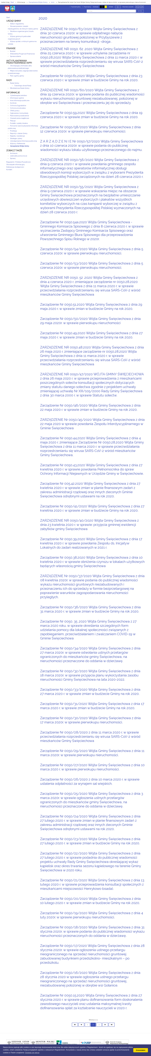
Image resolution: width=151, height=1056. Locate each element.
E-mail (144, 45)
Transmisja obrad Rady (22, 86)
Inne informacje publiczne (19, 100)
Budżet (12, 51)
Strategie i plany (16, 138)
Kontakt (9, 170)
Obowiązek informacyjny (15, 164)
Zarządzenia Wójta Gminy (19, 146)
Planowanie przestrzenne (19, 116)
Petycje (13, 121)
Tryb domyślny (75, 7)
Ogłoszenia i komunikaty (19, 113)
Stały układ (116, 7)
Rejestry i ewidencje (17, 136)
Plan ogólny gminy (17, 76)
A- (136, 7)
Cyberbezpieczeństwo (18, 95)
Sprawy (13, 158)
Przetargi (13, 131)
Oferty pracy (14, 111)
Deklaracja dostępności (15, 167)
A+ (142, 7)
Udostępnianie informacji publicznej (23, 141)
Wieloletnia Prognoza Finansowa (22, 54)
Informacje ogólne (17, 98)
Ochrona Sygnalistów (18, 106)
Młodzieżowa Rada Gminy (19, 88)
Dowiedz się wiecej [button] (32, 1053)
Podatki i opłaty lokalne (19, 123)
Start (8, 17)
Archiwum (13, 153)
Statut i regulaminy (17, 24)
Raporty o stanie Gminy (18, 133)
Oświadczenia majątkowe (19, 118)
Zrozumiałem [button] (140, 1050)
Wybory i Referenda (17, 143)
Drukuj (141, 45)
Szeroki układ (119, 7)
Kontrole (13, 103)
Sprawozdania (15, 56)
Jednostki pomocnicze (18, 156)
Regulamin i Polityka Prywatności (18, 162)
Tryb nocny (87, 7)
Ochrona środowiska (18, 108)
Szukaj (140, 11)
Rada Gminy (14, 83)
